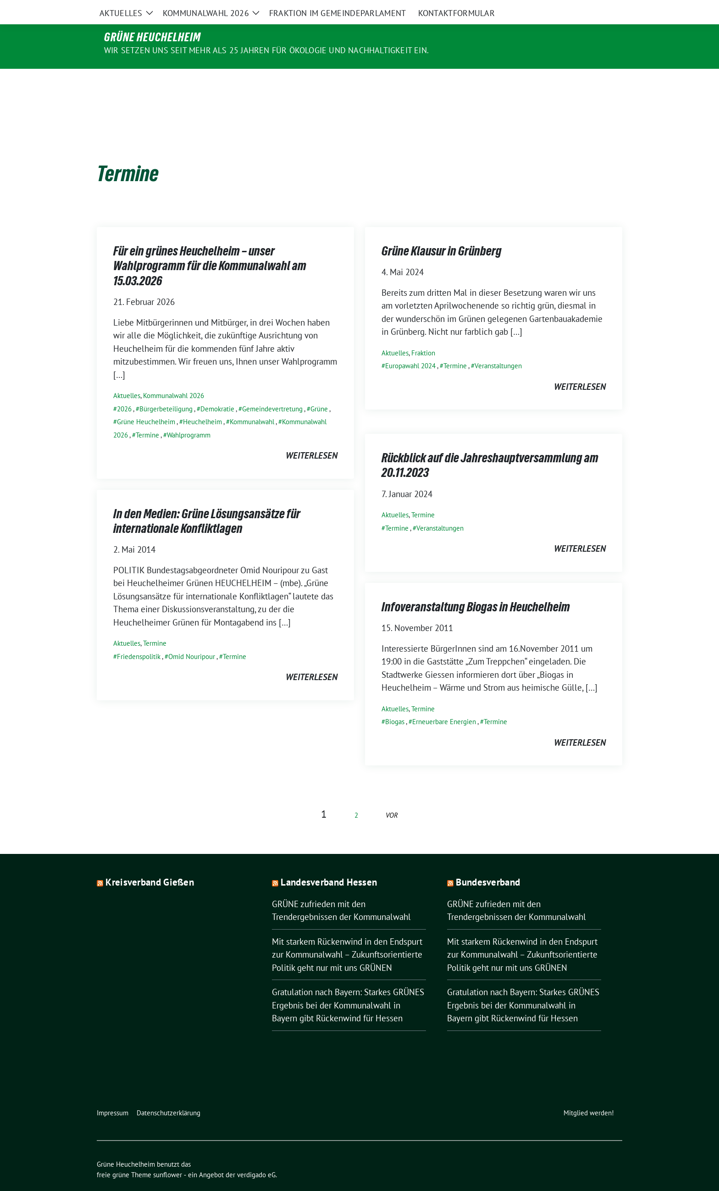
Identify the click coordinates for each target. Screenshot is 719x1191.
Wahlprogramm (188, 415)
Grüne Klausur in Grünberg (442, 231)
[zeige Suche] (606, 9)
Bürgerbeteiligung (166, 389)
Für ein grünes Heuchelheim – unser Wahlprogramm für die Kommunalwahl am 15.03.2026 (209, 246)
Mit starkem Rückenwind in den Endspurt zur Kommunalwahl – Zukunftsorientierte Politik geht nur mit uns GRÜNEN (347, 935)
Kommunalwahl (252, 402)
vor (392, 796)
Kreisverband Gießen (149, 863)
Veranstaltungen (498, 346)
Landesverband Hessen (329, 863)
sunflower (167, 1155)
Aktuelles (126, 376)
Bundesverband (488, 863)
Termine (147, 415)
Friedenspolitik (138, 637)
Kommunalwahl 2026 (173, 376)
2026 (124, 389)
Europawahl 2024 (410, 346)
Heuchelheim (202, 402)
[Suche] (593, 9)
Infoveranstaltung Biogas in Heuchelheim (476, 587)
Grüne (319, 389)
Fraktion (423, 333)
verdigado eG (256, 1155)
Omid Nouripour (191, 637)
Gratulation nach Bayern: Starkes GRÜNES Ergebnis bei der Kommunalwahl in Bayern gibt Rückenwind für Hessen (348, 985)
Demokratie (217, 389)
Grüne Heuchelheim (152, 37)
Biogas (394, 702)
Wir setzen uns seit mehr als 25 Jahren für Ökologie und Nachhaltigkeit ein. (266, 50)
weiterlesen (311, 436)
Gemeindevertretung (272, 389)
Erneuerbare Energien (444, 702)
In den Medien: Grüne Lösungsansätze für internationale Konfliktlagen (206, 501)
